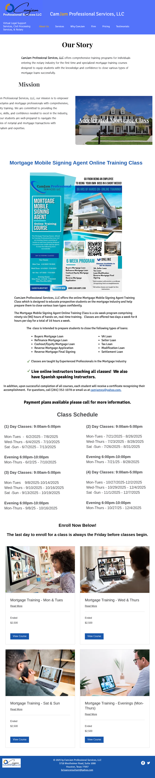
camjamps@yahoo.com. (106, 390)
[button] (59, 26)
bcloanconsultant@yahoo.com (77, 770)
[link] (40, 600)
